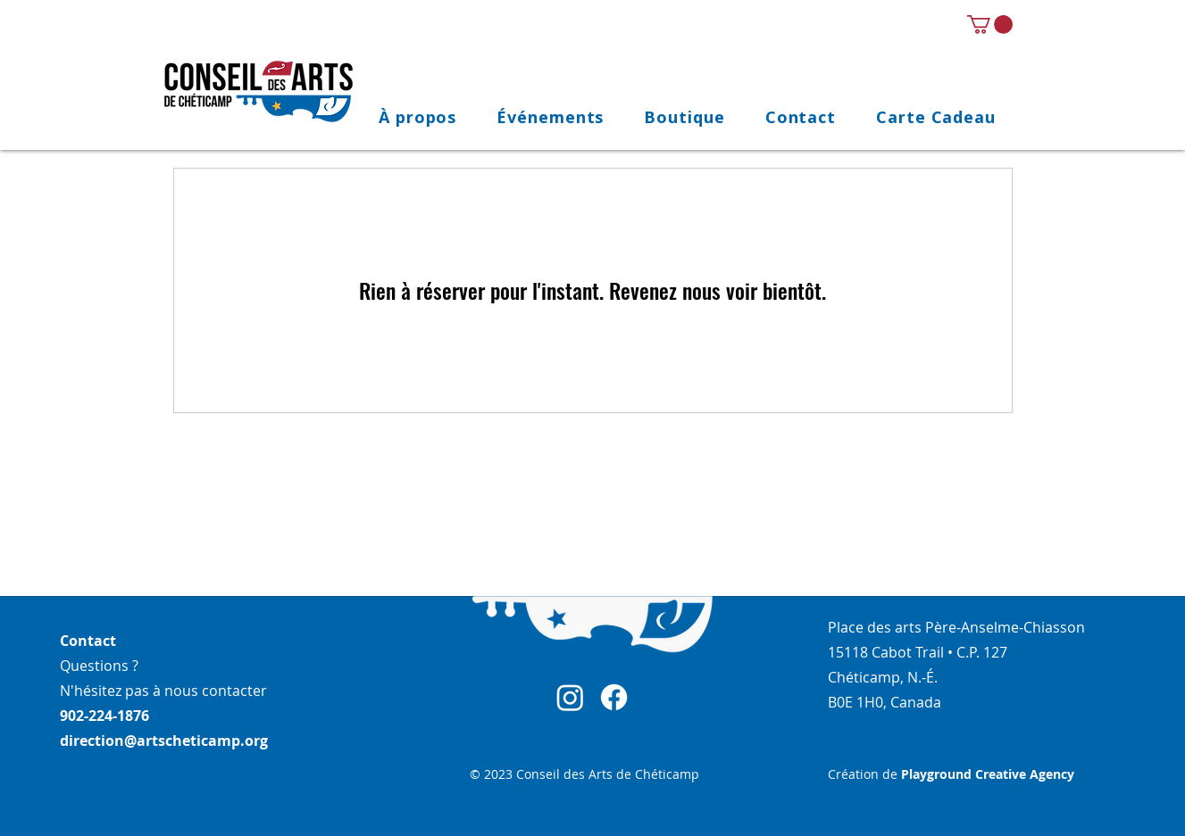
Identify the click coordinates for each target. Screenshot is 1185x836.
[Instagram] (570, 697)
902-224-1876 (104, 715)
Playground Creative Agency (987, 774)
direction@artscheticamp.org (164, 740)
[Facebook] (614, 697)
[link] (990, 24)
